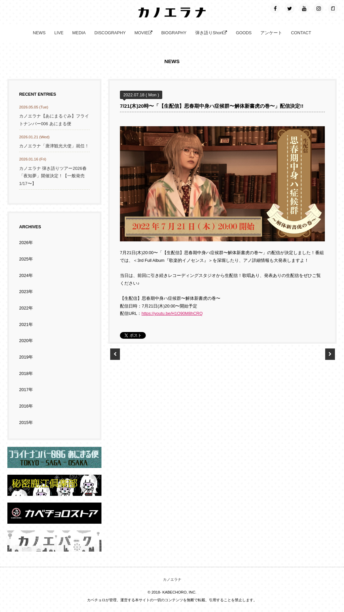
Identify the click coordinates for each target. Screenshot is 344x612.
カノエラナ (172, 579)
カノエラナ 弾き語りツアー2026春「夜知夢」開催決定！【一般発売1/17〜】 (53, 176)
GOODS (244, 33)
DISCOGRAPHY (110, 33)
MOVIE (143, 33)
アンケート (271, 33)
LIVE (58, 33)
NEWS (39, 33)
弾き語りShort (211, 33)
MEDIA (79, 33)
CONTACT (301, 33)
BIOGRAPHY (173, 33)
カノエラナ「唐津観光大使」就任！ (54, 146)
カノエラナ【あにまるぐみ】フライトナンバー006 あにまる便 (54, 120)
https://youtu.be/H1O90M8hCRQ (172, 313)
